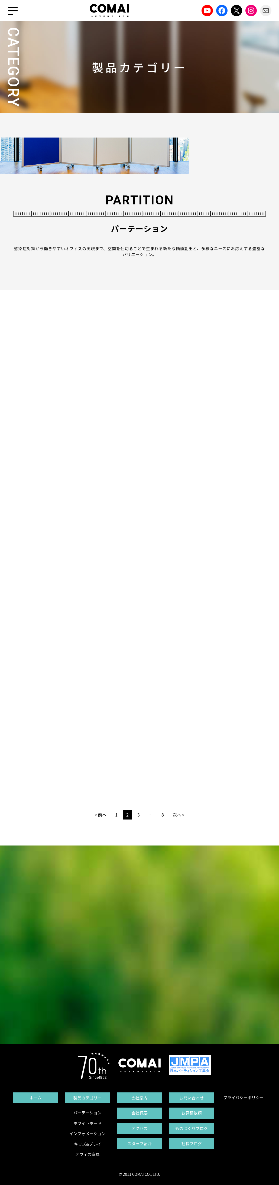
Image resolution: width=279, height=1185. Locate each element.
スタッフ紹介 (139, 1143)
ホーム (36, 1098)
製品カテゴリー (87, 1098)
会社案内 (139, 1098)
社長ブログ (191, 1143)
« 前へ (100, 814)
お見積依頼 (191, 1113)
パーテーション (87, 1112)
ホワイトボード (87, 1123)
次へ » (178, 814)
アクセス (139, 1128)
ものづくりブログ (191, 1128)
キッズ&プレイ (87, 1144)
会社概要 (139, 1113)
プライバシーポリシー (243, 1097)
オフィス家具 (87, 1154)
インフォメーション (87, 1133)
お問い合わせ (191, 1098)
